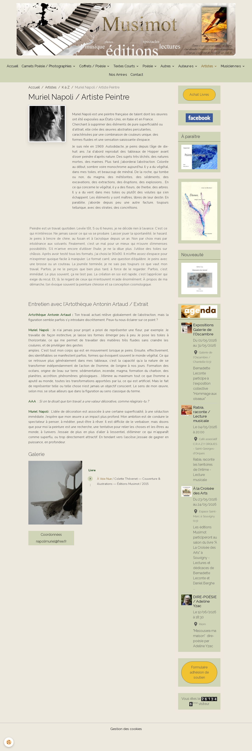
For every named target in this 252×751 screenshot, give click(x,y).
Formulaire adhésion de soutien (199, 688)
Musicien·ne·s (231, 67)
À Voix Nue (104, 480)
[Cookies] (9, 742)
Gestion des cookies (126, 745)
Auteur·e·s (186, 67)
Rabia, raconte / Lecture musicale (202, 415)
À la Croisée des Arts (204, 501)
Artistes (207, 67)
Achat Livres (199, 96)
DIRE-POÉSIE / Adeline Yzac (205, 617)
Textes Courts (124, 67)
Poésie (148, 67)
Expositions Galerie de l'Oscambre (204, 331)
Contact (136, 76)
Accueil (12, 67)
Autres (166, 67)
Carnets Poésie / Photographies (47, 67)
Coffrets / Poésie (93, 67)
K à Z (66, 89)
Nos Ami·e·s (118, 76)
